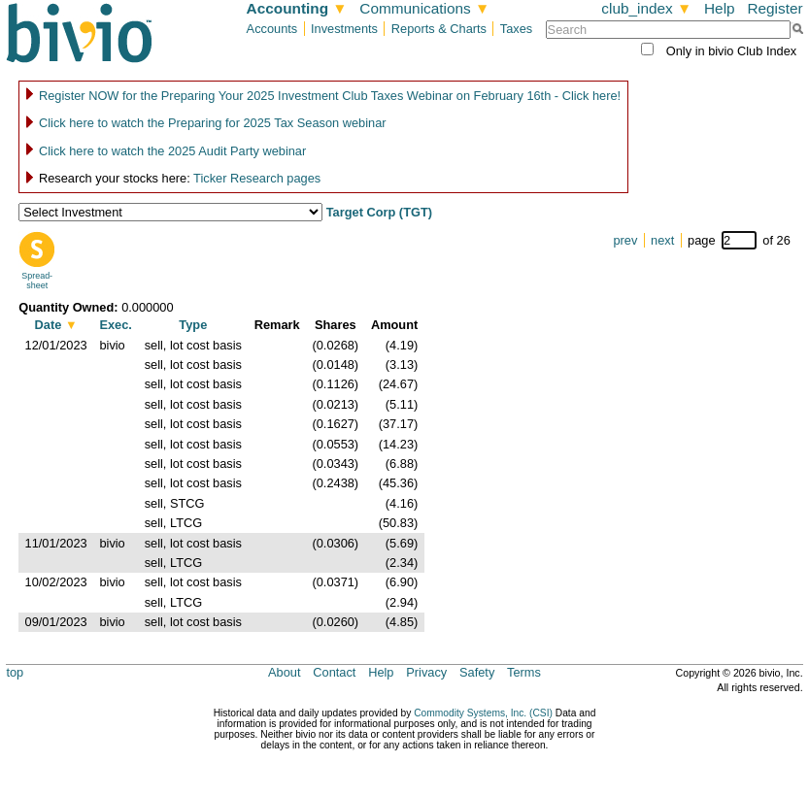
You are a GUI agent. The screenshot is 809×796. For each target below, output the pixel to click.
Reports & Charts (439, 28)
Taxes (516, 28)
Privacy (426, 672)
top (14, 672)
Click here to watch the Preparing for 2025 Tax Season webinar (213, 123)
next (662, 240)
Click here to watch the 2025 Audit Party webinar (172, 151)
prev (625, 240)
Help (719, 8)
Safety (476, 672)
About (284, 672)
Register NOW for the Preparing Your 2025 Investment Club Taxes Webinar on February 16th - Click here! (330, 95)
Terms (524, 672)
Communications (424, 8)
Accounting (297, 8)
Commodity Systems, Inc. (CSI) (483, 713)
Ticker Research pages (256, 178)
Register (774, 8)
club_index (646, 8)
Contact (334, 672)
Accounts (272, 28)
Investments (344, 28)
